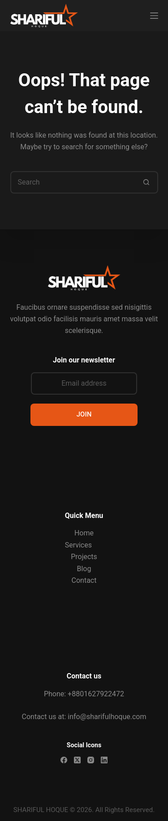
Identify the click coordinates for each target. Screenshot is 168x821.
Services (78, 545)
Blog (84, 568)
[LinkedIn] (104, 760)
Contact (84, 580)
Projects (84, 556)
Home (84, 533)
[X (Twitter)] (77, 760)
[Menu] (154, 16)
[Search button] (147, 182)
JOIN (84, 414)
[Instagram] (90, 760)
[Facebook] (63, 760)
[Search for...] (73, 182)
